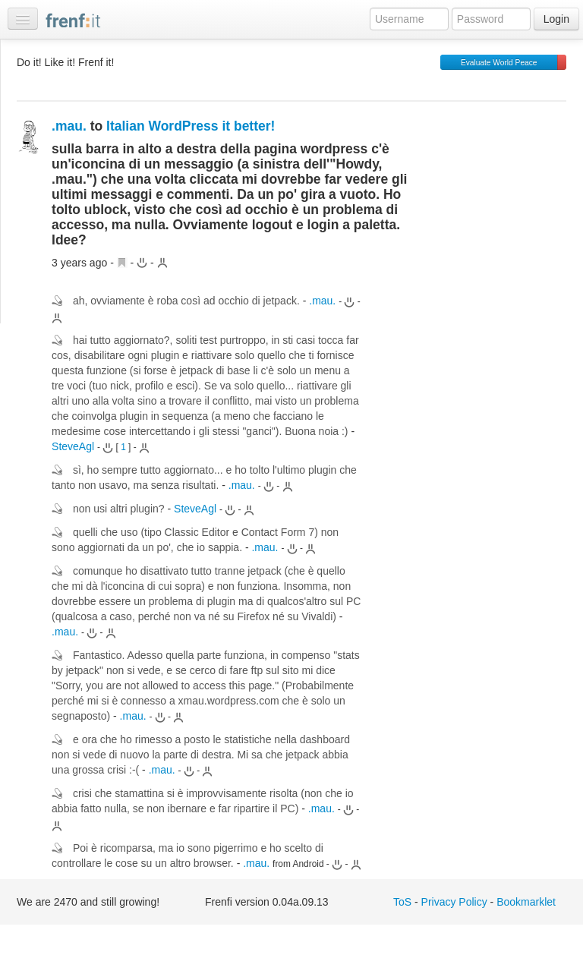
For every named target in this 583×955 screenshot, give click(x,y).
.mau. (69, 126)
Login (556, 19)
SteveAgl (73, 446)
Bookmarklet (526, 902)
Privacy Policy (454, 902)
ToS (402, 902)
